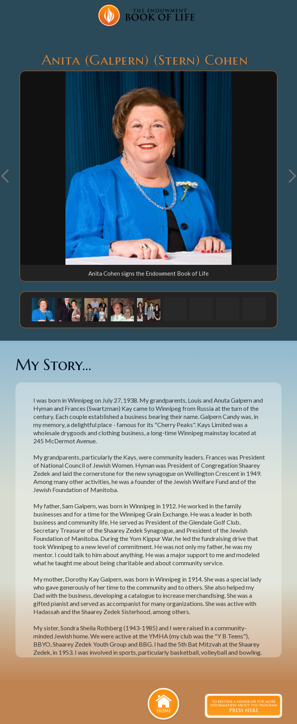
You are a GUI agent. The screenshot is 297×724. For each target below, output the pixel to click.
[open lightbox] (148, 168)
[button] (43, 309)
